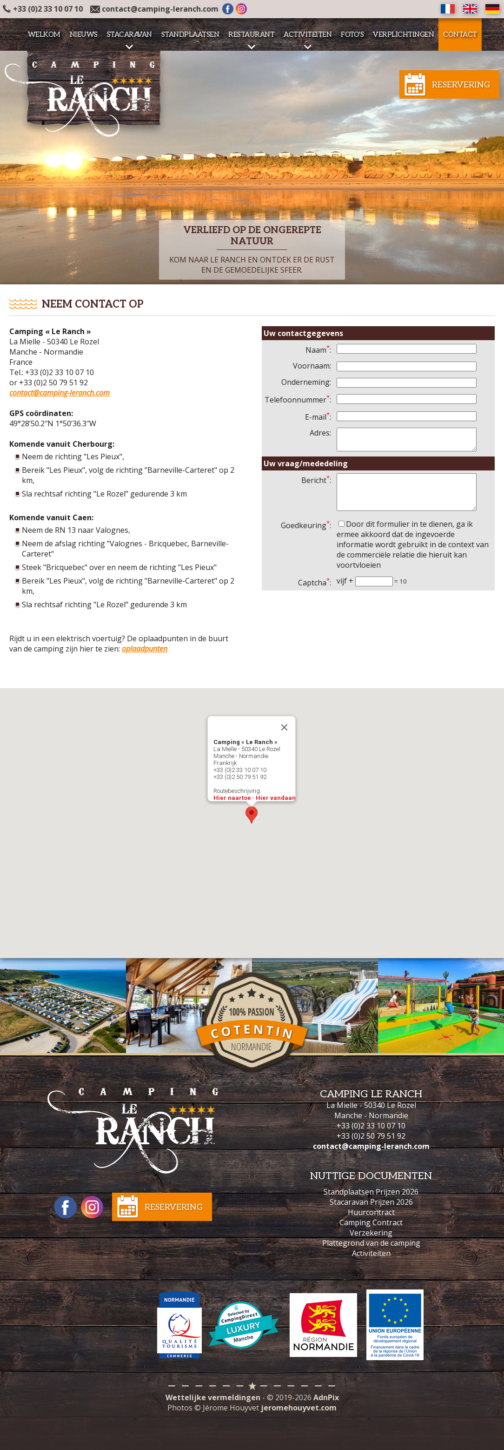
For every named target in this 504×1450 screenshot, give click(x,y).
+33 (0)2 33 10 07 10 (43, 9)
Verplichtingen (403, 34)
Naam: (318, 350)
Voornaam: (312, 366)
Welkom (44, 34)
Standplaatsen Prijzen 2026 (371, 1192)
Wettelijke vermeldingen (213, 1397)
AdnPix (326, 1397)
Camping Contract (371, 1222)
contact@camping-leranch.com (160, 9)
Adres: (320, 433)
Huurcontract (371, 1212)
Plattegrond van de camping (371, 1243)
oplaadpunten (144, 649)
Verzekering (371, 1233)
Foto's (352, 34)
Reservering (461, 85)
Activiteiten (371, 1253)
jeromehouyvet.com (299, 1408)
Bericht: (316, 484)
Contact (460, 34)
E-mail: (318, 417)
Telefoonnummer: (298, 400)
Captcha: (314, 594)
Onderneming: (306, 382)
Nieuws (84, 34)
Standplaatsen (190, 34)
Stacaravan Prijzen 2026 (371, 1202)
